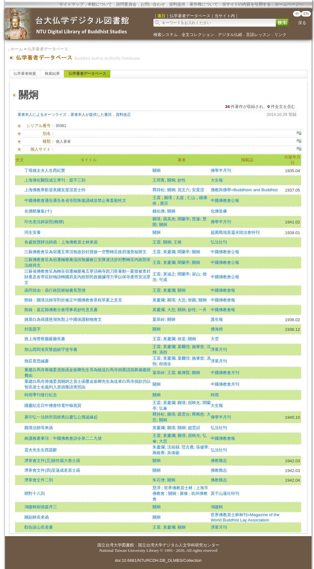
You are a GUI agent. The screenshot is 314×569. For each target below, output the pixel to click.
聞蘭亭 (184, 219)
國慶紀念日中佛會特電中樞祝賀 (52, 405)
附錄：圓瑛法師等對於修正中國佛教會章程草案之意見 (73, 300)
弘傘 (163, 408)
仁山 (192, 197)
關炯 (156, 170)
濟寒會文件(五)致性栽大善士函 (52, 460)
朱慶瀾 (158, 447)
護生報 (217, 319)
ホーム (17, 49)
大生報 (217, 180)
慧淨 (157, 487)
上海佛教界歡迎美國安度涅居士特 (54, 189)
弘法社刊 (219, 242)
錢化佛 (158, 211)
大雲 (215, 338)
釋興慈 (198, 414)
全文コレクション (198, 34)
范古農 (188, 447)
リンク (280, 34)
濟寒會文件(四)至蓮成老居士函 (52, 470)
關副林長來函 (36, 517)
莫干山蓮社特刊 (225, 493)
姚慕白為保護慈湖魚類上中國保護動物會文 (63, 319)
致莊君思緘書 (36, 361)
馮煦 (163, 352)
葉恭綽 (158, 319)
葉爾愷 (184, 346)
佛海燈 (217, 329)
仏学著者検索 (24, 73)
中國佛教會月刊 (225, 372)
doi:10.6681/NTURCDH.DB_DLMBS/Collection (158, 560)
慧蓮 (196, 219)
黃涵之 (169, 274)
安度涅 (198, 189)
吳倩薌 (173, 452)
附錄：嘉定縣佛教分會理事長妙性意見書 (61, 309)
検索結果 (52, 73)
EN (306, 14)
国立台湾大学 (109, 545)
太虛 (180, 197)
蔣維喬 (158, 452)
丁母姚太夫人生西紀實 (44, 170)
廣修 (184, 493)
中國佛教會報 (223, 290)
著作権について (203, 4)
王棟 (177, 242)
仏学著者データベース (48, 49)
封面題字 (32, 329)
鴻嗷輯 (217, 507)
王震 (157, 197)
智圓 (192, 300)
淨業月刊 (219, 349)
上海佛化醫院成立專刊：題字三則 (54, 180)
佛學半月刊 (221, 170)
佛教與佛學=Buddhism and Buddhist (244, 189)
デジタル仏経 (230, 34)
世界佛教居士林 (179, 487)
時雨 (215, 394)
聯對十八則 (34, 493)
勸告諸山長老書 (38, 527)
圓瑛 (168, 197)
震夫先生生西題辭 (40, 450)
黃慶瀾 (169, 251)
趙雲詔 (194, 427)
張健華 (202, 447)
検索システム (165, 34)
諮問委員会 (126, 4)
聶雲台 (184, 414)
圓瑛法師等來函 (38, 427)
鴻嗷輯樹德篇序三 (40, 507)
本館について (100, 4)
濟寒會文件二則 (38, 480)
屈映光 (194, 402)
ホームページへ (289, 4)
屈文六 (184, 189)
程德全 (165, 363)
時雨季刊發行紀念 (40, 394)
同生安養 (32, 232)
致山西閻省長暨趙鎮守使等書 (50, 349)
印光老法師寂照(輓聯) (44, 221)
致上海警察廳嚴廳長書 (44, 338)
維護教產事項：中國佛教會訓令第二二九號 (63, 438)
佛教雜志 (219, 460)
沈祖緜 (173, 447)
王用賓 (158, 180)
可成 (163, 279)
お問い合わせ (153, 4)
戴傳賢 (184, 372)
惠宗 (164, 203)
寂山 (196, 274)
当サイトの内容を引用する (246, 4)
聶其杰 (169, 219)
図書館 (128, 545)
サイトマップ (71, 4)
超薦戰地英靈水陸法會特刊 (235, 232)
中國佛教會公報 (225, 200)
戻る (302, 22)
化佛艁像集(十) (38, 211)
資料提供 (177, 4)
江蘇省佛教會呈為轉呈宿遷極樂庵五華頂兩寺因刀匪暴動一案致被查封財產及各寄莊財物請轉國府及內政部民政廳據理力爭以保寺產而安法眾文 (87, 277)
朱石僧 (158, 480)
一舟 (202, 309)
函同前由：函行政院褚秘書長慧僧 (54, 290)
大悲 (182, 300)
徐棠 (182, 338)
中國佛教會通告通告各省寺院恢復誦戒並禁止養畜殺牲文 (75, 200)
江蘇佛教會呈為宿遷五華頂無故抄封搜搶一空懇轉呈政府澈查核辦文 (85, 251)
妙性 (182, 180)
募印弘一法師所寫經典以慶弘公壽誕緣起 (61, 417)
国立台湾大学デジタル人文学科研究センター (178, 545)
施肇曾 (198, 346)
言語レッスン (258, 34)
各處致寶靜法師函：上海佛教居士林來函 (61, 242)
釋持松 (158, 189)
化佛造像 (219, 211)
